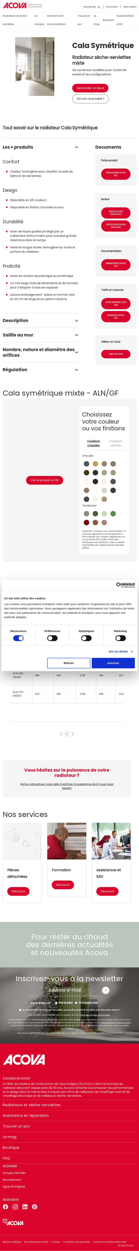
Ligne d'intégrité (14, 1187)
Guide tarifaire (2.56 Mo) (116, 303)
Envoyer (105, 990)
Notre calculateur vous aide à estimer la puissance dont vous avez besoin (67, 786)
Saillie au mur (18, 335)
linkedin (25, 1206)
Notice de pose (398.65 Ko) (116, 213)
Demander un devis (90, 88)
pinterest (34, 1206)
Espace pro (112, 7)
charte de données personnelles (95, 1015)
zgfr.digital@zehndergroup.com (116, 1022)
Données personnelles (36, 1241)
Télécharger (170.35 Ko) (116, 174)
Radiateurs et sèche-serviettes (15, 20)
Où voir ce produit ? (90, 99)
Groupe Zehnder (14, 1173)
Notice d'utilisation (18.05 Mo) (115, 226)
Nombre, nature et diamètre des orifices (39, 352)
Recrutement (12, 1180)
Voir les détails (118, 651)
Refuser (69, 663)
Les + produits (18, 147)
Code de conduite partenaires (109, 1241)
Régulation (15, 370)
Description (15, 320)
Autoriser (113, 663)
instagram (15, 1206)
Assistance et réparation (27, 1115)
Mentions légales (12, 1241)
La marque (39, 20)
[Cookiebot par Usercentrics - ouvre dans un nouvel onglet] (119, 585)
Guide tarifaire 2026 (125, 20)
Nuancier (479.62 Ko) (115, 316)
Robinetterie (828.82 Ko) (116, 265)
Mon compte (130, 7)
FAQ (6, 1158)
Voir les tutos (116, 354)
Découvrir (19, 891)
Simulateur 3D (13, 1222)
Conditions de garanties (76, 1241)
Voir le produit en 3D (44, 480)
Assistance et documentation (56, 20)
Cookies (55, 1241)
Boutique (108, 20)
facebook (5, 1206)
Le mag (96, 20)
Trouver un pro (84, 20)
